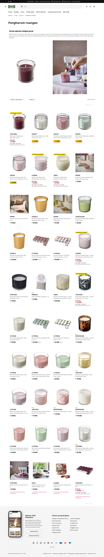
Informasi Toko (67, 1)
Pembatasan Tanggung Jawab (59, 553)
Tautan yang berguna (60, 516)
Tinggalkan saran (74, 527)
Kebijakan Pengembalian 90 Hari (60, 518)
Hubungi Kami (73, 521)
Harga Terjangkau (56, 530)
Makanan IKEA (31, 1)
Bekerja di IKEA (56, 525)
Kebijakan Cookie (92, 553)
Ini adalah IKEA (73, 523)
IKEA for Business (41, 12)
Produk (15, 15)
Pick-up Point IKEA (56, 523)
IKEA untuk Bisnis (56, 521)
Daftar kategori (74, 530)
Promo (22, 12)
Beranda (10, 15)
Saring (32, 99)
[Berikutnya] (92, 105)
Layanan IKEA (55, 527)
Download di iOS (34, 531)
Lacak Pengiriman (57, 1)
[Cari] (53, 6)
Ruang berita (73, 525)
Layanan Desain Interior (54, 12)
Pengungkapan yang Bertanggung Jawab (76, 553)
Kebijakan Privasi (47, 553)
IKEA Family (66, 12)
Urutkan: (16, 99)
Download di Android (34, 535)
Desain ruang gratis (76, 1)
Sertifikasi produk (56, 532)
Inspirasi (37, 1)
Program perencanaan (45, 1)
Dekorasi (21, 15)
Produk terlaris (30, 12)
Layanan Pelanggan (75, 518)
